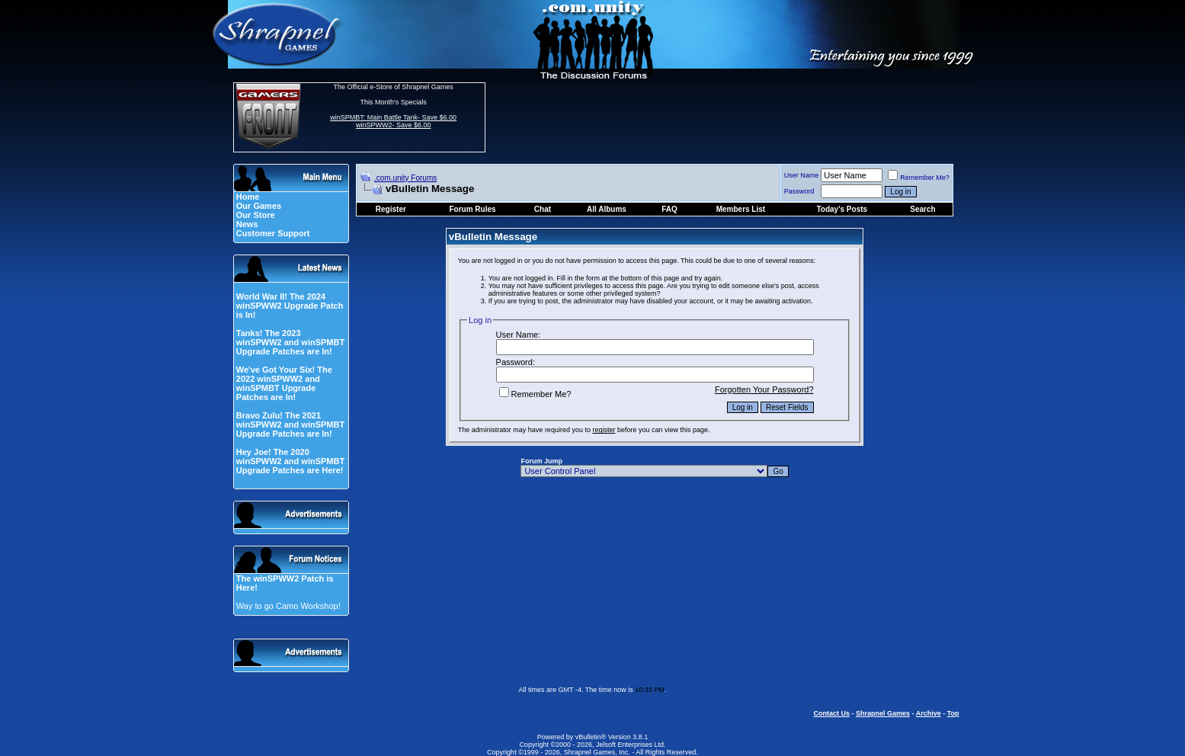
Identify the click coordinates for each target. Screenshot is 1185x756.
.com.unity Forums (405, 178)
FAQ (669, 209)
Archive (928, 713)
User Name (801, 175)
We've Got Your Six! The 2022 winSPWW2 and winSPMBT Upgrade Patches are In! (284, 383)
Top (953, 713)
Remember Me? (919, 177)
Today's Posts (841, 209)
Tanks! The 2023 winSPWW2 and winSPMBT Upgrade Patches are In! (290, 342)
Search (922, 209)
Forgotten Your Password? (764, 389)
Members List (740, 209)
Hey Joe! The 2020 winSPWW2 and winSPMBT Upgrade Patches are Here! (290, 461)
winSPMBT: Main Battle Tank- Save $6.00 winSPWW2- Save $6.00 (393, 121)
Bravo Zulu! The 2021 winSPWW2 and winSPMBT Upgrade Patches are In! (290, 424)
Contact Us (831, 713)
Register (391, 209)
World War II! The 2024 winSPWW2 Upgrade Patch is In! (290, 305)
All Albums (606, 209)
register (603, 430)
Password (799, 191)
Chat (542, 209)
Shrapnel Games (883, 713)
